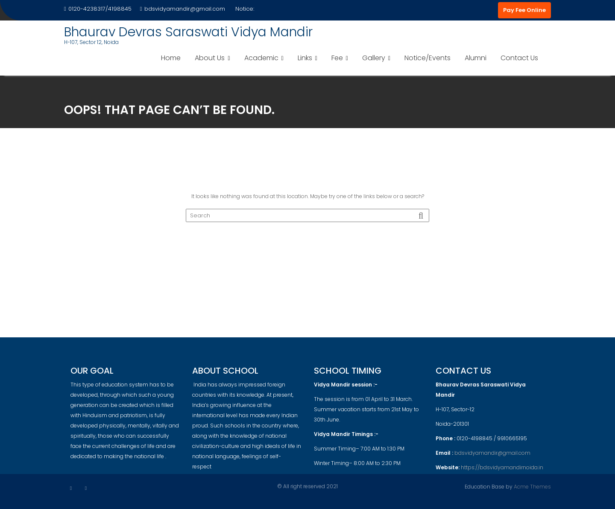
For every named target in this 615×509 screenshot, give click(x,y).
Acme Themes (532, 486)
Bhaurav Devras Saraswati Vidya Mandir (188, 32)
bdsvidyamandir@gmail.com (182, 9)
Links (305, 58)
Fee (337, 58)
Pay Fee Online (524, 10)
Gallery (373, 58)
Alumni (475, 58)
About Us (210, 58)
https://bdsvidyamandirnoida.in (502, 470)
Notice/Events (427, 58)
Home (171, 58)
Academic (261, 58)
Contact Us (519, 58)
